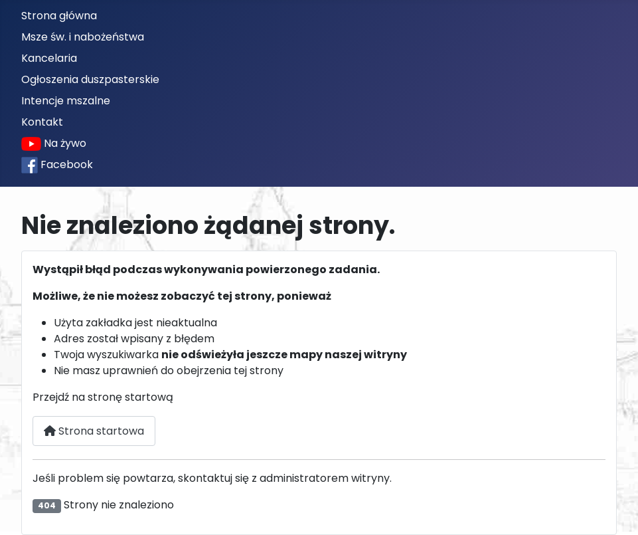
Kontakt (42, 122)
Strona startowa (94, 431)
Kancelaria (49, 58)
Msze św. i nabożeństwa (82, 37)
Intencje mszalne (65, 100)
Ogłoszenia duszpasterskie (90, 79)
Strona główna (59, 15)
